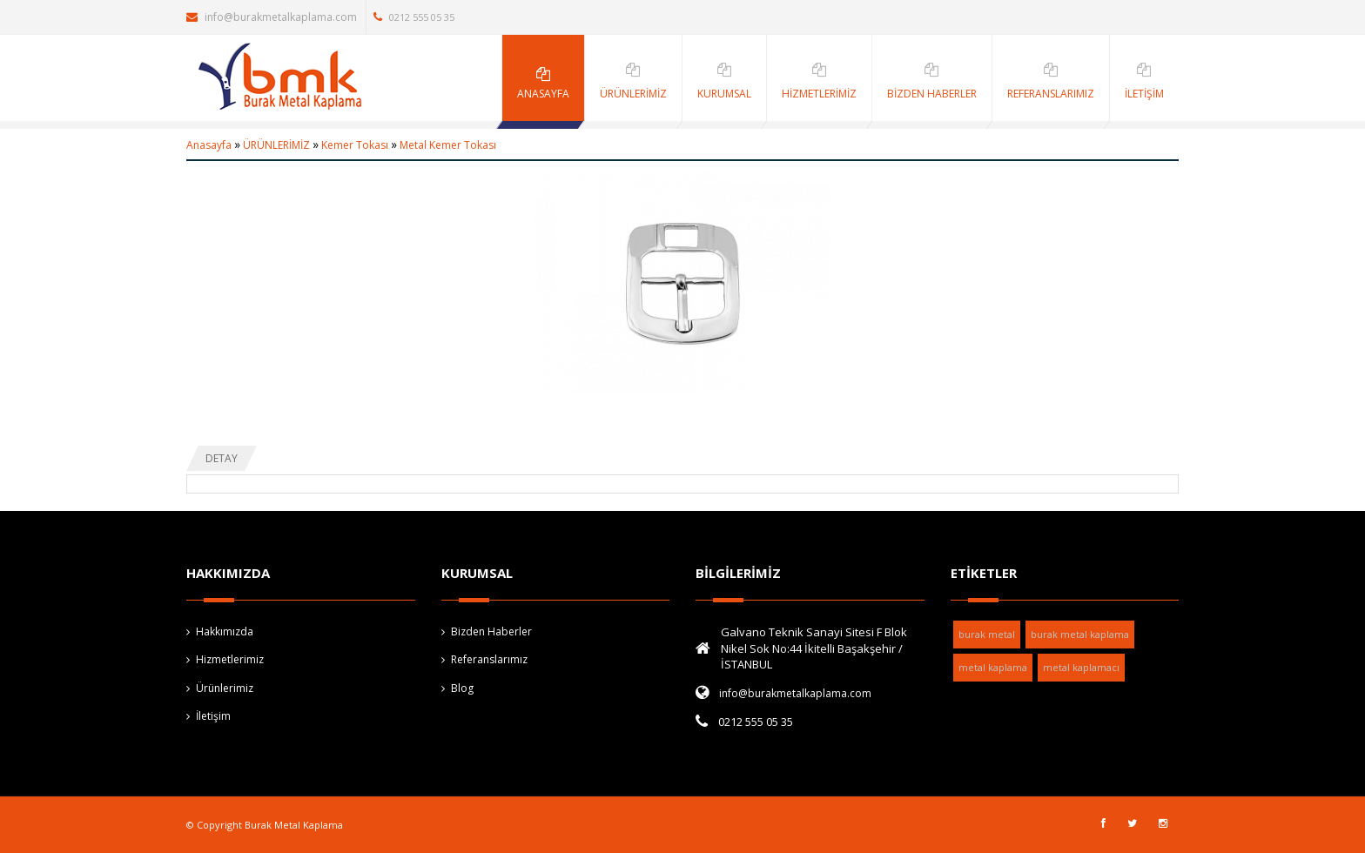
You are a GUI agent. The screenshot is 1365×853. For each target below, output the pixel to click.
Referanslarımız (489, 659)
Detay (221, 458)
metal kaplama (992, 667)
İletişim (213, 716)
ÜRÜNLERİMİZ (276, 145)
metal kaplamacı (1081, 667)
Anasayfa (209, 145)
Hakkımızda (224, 631)
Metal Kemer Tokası (448, 145)
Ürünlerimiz (224, 688)
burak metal (986, 634)
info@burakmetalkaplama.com (271, 17)
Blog (462, 688)
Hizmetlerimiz (230, 659)
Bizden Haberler (491, 631)
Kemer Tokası (354, 145)
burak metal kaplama (1080, 634)
